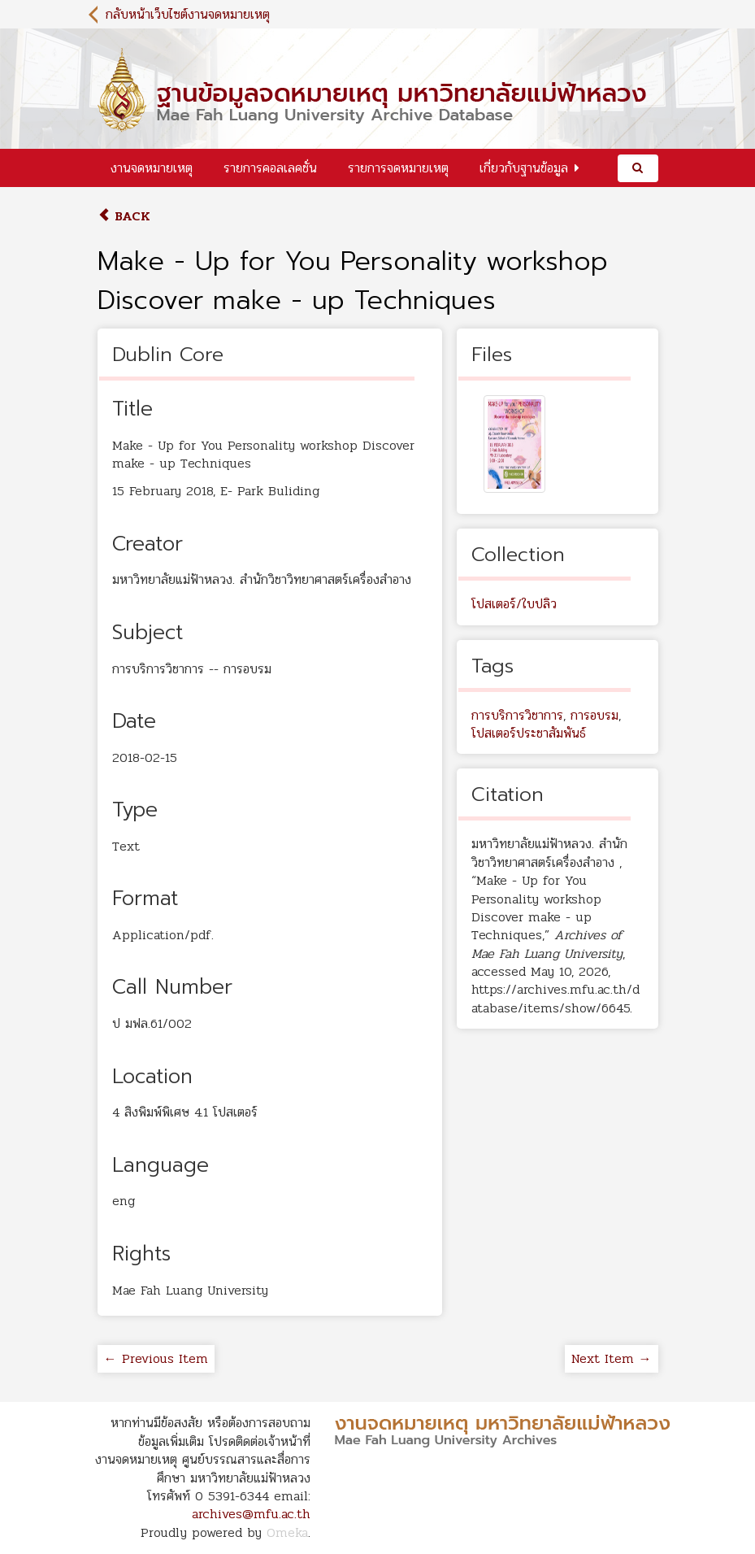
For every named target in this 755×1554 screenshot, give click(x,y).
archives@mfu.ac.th (251, 1514)
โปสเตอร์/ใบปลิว (514, 604)
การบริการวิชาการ (517, 715)
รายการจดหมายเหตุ (398, 168)
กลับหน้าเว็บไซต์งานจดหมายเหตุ (188, 14)
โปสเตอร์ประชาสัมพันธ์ (528, 733)
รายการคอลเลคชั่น (270, 168)
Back (124, 216)
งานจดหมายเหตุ (152, 168)
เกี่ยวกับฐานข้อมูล (523, 168)
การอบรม (594, 715)
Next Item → (611, 1358)
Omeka (287, 1532)
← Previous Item (156, 1358)
